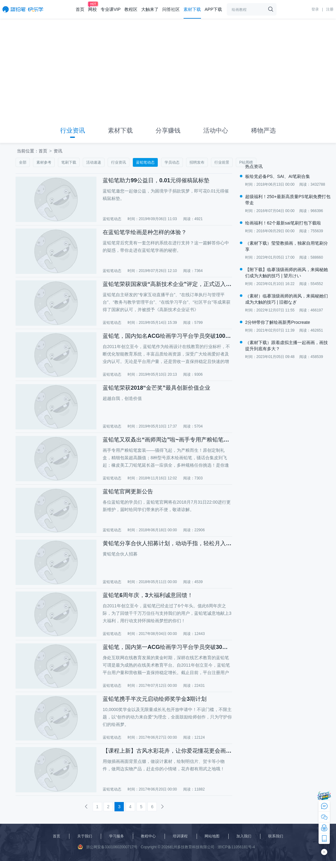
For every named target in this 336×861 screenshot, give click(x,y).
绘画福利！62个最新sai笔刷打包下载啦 (283, 222)
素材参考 (43, 162)
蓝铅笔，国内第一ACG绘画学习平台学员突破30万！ (167, 647)
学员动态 (172, 162)
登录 (315, 9)
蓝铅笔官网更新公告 (128, 491)
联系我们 (275, 836)
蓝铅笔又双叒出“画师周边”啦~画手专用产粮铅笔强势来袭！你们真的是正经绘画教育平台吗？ (167, 440)
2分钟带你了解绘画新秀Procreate (277, 322)
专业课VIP (110, 9)
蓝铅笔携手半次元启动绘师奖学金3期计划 (155, 699)
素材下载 (192, 9)
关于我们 (84, 836)
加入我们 (243, 836)
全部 (22, 162)
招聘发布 (196, 162)
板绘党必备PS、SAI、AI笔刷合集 (277, 176)
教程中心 (148, 836)
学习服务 (116, 836)
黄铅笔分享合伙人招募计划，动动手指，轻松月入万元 (167, 543)
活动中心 (215, 130)
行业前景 (221, 162)
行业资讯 (72, 130)
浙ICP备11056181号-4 (236, 847)
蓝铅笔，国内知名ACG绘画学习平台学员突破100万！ (167, 336)
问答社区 (171, 9)
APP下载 (213, 9)
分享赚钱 (168, 130)
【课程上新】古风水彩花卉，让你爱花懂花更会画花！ (167, 751)
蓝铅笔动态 (145, 162)
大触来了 (150, 9)
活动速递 (93, 162)
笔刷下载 (68, 162)
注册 (330, 9)
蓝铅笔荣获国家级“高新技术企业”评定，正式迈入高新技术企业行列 (167, 284)
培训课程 (180, 836)
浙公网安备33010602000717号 (107, 846)
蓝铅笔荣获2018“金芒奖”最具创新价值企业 (156, 388)
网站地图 (212, 836)
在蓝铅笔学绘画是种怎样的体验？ (145, 232)
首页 (80, 9)
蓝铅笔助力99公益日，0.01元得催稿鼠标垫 (156, 180)
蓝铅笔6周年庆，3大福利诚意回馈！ (148, 595)
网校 (92, 9)
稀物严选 (263, 130)
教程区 (131, 9)
